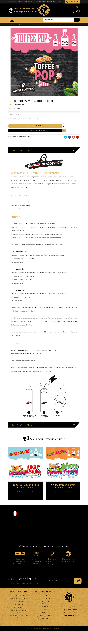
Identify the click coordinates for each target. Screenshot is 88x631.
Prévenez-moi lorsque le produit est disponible (23, 118)
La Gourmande (18, 607)
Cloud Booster (25, 491)
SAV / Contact (44, 607)
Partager (69, 137)
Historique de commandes (44, 598)
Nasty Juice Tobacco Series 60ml (19, 611)
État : (10, 108)
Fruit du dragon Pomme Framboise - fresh (63, 486)
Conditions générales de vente (44, 602)
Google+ (73, 137)
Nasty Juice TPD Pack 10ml (19, 598)
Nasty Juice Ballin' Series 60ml (19, 617)
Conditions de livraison (44, 616)
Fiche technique (21, 424)
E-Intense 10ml (18, 601)
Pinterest (77, 137)
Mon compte (44, 595)
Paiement (44, 613)
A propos (44, 610)
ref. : (10, 105)
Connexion (74, 2)
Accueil (11, 24)
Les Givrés (19, 604)
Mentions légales (44, 619)
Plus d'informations (23, 149)
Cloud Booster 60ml (19, 595)
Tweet (65, 137)
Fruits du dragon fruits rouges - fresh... (25, 486)
